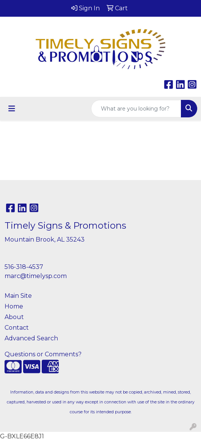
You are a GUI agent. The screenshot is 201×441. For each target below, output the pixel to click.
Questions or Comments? (43, 354)
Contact (17, 327)
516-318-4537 (24, 266)
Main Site (18, 295)
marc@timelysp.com (36, 276)
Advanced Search (31, 338)
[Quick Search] (136, 108)
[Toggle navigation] (12, 108)
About (14, 317)
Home (14, 306)
